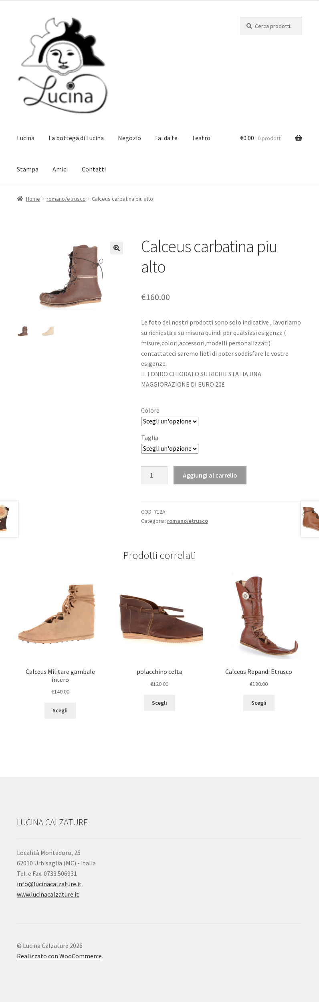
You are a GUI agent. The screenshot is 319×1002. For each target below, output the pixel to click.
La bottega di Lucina (76, 138)
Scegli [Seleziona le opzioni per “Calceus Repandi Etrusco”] (259, 702)
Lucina (25, 138)
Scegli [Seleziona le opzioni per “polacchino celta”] (159, 702)
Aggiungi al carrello (210, 475)
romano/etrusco (66, 198)
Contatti (94, 169)
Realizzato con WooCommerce (59, 956)
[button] (116, 248)
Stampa (27, 169)
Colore (150, 410)
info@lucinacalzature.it (49, 884)
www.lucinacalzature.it (48, 894)
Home (33, 198)
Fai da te (166, 138)
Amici (60, 169)
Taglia (149, 437)
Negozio (129, 138)
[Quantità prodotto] (154, 475)
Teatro (201, 138)
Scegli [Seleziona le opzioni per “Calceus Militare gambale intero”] (60, 710)
